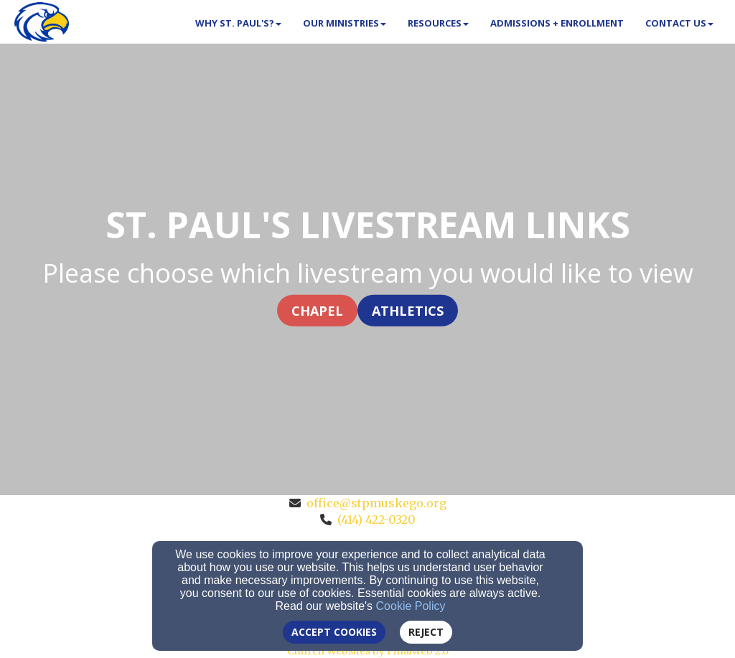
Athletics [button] (408, 310)
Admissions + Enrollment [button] (557, 23)
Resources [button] (438, 23)
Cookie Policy (411, 606)
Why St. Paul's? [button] (238, 23)
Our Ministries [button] (344, 23)
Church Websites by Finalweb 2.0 (368, 650)
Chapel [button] (317, 310)
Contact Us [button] (679, 23)
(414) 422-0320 (376, 519)
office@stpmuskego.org (376, 503)
